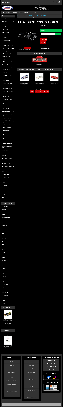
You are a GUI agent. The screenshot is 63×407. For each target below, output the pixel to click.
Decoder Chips (5, 150)
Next (48, 91)
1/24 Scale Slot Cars (8, 29)
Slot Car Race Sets (8, 26)
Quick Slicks (4, 260)
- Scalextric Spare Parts (8, 127)
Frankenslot (4, 230)
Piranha (3, 249)
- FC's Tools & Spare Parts (8, 53)
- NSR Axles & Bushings (7, 67)
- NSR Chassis (5, 72)
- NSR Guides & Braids (6, 77)
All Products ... (5, 200)
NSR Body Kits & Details (41, 15)
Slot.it (3, 287)
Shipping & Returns (31, 368)
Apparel (3, 182)
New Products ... (5, 197)
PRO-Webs (44, 404)
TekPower (4, 300)
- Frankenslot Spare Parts (7, 56)
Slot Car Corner (5, 284)
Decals (8, 179)
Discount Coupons (31, 393)
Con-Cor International (6, 217)
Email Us (51, 369)
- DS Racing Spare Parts (8, 51)
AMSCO (20, 12)
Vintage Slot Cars (8, 34)
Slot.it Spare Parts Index (11, 395)
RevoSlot (3, 268)
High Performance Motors (8, 161)
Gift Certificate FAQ (31, 390)
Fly (2, 228)
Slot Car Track (8, 37)
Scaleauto (4, 273)
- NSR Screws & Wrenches (7, 91)
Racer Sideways (5, 263)
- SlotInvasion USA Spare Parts (7, 133)
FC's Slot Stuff (4, 225)
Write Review (43, 42)
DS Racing (4, 222)
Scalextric (4, 276)
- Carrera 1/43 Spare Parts (8, 48)
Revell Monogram (5, 265)
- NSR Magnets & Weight (7, 83)
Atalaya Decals (5, 206)
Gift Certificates (5, 191)
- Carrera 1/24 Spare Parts (8, 42)
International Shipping (31, 372)
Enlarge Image (27, 47)
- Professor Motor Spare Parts (7, 115)
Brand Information (11, 372)
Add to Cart (58, 33)
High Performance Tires (8, 163)
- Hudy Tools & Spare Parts (7, 59)
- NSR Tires (4, 94)
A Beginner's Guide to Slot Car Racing (11, 376)
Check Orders (31, 365)
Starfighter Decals (5, 295)
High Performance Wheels (8, 166)
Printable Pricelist (31, 383)
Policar (3, 252)
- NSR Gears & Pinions (6, 75)
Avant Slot (4, 209)
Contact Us (34, 12)
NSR (3, 246)
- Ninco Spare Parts (6, 106)
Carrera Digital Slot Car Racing (11, 388)
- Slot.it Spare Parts (8, 130)
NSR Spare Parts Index (11, 384)
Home (4, 2)
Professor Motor (5, 254)
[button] (56, 2)
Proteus (3, 257)
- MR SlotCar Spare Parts (8, 61)
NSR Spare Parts (32, 15)
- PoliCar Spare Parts (8, 111)
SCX (3, 279)
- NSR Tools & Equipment (7, 96)
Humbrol (3, 236)
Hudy (3, 233)
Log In (8, 2)
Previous (32, 91)
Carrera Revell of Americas (7, 211)
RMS (3, 271)
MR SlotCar (4, 241)
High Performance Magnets (7, 158)
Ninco (3, 244)
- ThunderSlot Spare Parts (8, 143)
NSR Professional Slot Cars (11, 380)
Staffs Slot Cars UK (5, 292)
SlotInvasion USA (5, 289)
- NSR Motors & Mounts (7, 88)
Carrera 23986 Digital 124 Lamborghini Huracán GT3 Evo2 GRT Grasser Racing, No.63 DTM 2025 (8, 317)
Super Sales (4, 18)
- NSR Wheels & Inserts (7, 99)
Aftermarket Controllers (6, 153)
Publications (8, 185)
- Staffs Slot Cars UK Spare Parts (8, 137)
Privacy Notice (31, 376)
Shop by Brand (8, 12)
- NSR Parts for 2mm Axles (8, 103)
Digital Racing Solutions (6, 220)
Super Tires (4, 298)
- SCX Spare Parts (5, 140)
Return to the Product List (40, 91)
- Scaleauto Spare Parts (8, 124)
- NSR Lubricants (5, 80)
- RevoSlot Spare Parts (8, 118)
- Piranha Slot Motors (6, 108)
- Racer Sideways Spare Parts (8, 121)
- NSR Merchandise (6, 86)
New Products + (7, 307)
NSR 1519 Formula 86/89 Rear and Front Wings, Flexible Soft (8, 342)
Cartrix (3, 214)
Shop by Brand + (7, 204)
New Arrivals (8, 21)
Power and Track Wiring (8, 169)
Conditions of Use (31, 379)
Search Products (27, 12)
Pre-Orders (15, 12)
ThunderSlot (4, 303)
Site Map (31, 386)
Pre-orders (8, 24)
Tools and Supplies (5, 171)
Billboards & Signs (5, 174)
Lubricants (4, 155)
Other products (39, 64)
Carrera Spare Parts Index (12, 391)
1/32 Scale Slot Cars (8, 32)
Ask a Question (44, 39)
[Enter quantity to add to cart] (48, 34)
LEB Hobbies (4, 238)
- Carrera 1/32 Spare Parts (8, 45)
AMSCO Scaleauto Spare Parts (8, 147)
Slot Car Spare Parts (25, 15)
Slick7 (3, 281)
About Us (11, 361)
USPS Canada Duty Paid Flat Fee (7, 188)
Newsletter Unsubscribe (31, 397)
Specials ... (4, 194)
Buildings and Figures (6, 177)
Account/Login (31, 361)
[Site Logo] (11, 7)
